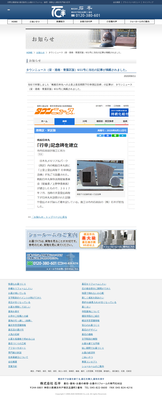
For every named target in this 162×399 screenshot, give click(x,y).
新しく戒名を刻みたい (93, 298)
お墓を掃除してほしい (19, 307)
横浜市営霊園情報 (91, 320)
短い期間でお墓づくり (93, 348)
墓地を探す (13, 311)
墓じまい (86, 307)
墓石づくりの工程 (17, 343)
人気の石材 (13, 334)
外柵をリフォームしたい (20, 288)
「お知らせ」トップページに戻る (49, 217)
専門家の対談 (15, 352)
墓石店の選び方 (16, 330)
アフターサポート (17, 348)
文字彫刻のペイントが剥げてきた (24, 298)
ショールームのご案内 (93, 366)
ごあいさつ (87, 357)
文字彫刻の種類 (89, 339)
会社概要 (116, 2)
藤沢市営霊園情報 (17, 325)
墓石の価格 (87, 334)
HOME (29, 52)
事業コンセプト (89, 362)
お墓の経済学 (88, 352)
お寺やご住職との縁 (18, 316)
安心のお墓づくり (91, 325)
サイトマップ (148, 2)
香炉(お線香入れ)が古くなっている (99, 302)
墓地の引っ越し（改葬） (20, 320)
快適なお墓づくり (17, 284)
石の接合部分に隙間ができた (96, 288)
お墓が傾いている (17, 293)
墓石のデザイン (89, 330)
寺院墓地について (91, 311)
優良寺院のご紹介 (91, 316)
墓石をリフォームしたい (94, 284)
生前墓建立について (18, 357)
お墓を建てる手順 (91, 343)
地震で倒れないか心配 (93, 293)
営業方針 (12, 366)
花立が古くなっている (19, 302)
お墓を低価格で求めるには (21, 339)
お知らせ (40, 52)
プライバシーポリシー (131, 2)
